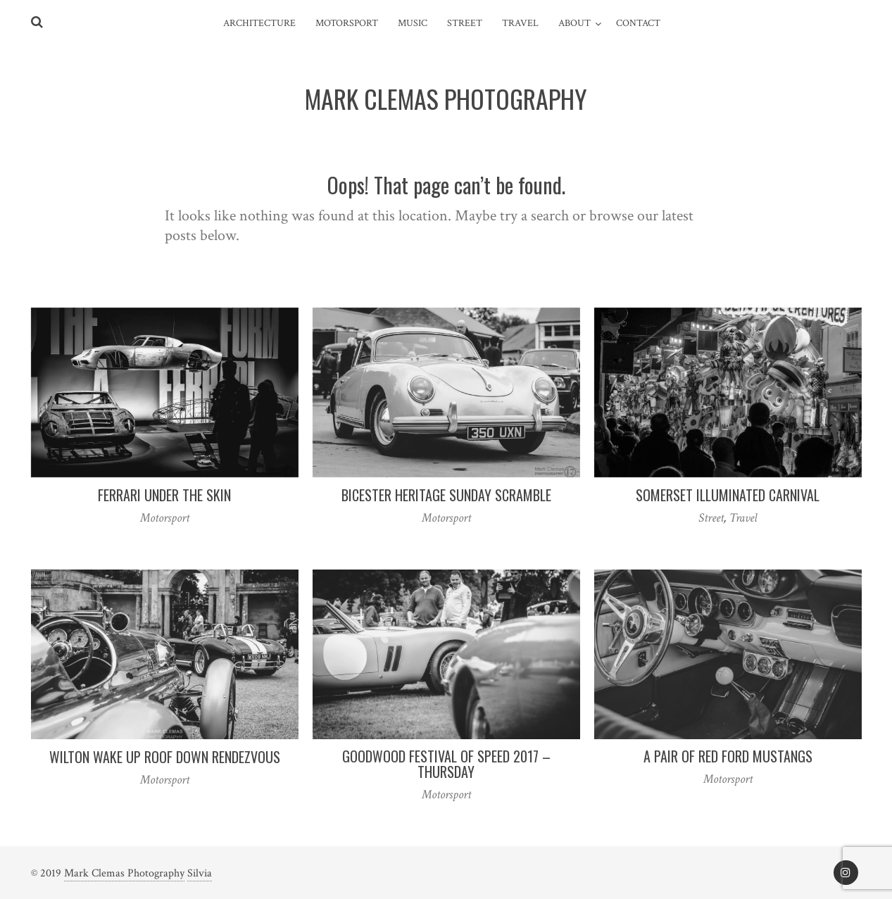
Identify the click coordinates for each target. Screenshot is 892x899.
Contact (638, 23)
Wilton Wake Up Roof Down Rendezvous (164, 756)
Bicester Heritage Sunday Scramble (446, 494)
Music (412, 23)
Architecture (259, 23)
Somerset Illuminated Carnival (727, 494)
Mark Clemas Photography (124, 873)
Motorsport (346, 23)
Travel (520, 23)
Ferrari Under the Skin (164, 494)
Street (464, 23)
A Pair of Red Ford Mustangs (727, 756)
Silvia (199, 873)
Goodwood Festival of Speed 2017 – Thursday (446, 764)
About (574, 23)
